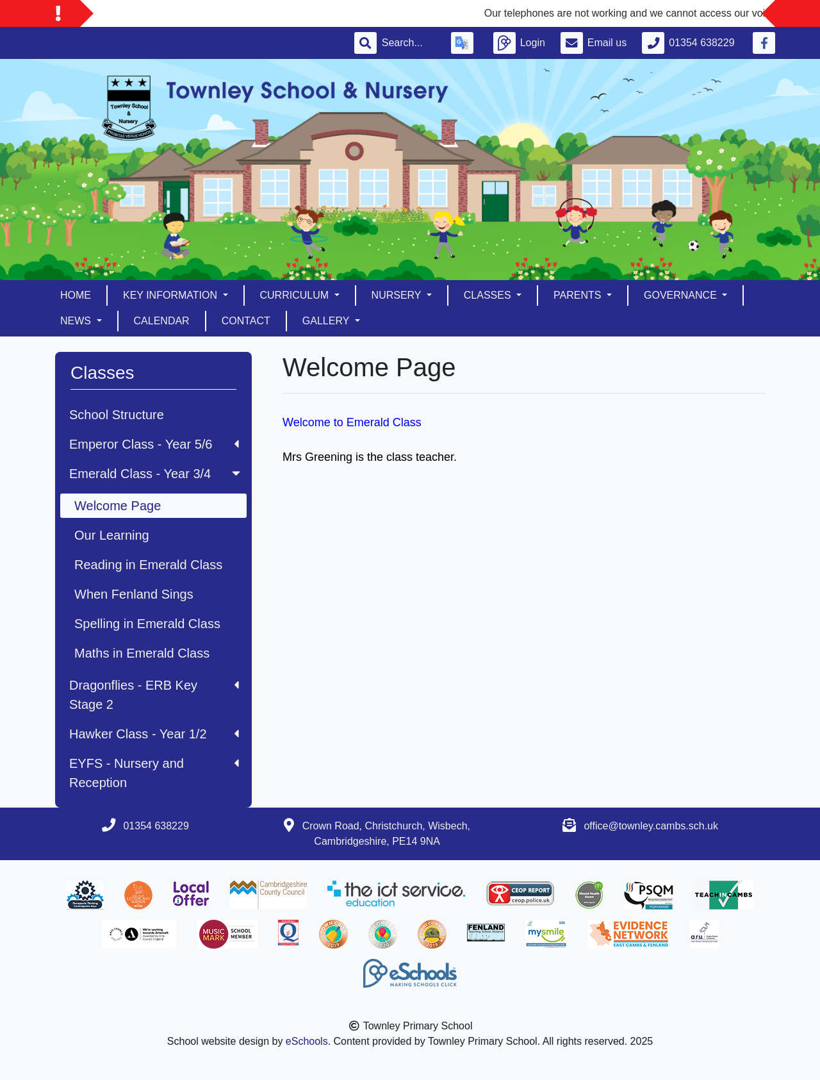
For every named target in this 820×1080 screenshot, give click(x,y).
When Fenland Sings (133, 594)
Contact (246, 320)
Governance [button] (681, 295)
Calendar (162, 320)
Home (75, 295)
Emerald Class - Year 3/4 (156, 474)
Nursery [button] (398, 295)
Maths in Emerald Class (141, 653)
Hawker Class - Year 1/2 (154, 734)
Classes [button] (489, 295)
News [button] (77, 320)
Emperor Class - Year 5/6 (154, 444)
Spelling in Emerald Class (147, 624)
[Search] (409, 43)
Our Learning (111, 535)
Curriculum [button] (296, 295)
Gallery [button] (327, 320)
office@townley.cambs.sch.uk (651, 825)
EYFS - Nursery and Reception (154, 773)
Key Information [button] (171, 295)
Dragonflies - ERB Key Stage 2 (154, 694)
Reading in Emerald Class (148, 565)
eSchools (307, 1041)
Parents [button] (579, 295)
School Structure (116, 415)
